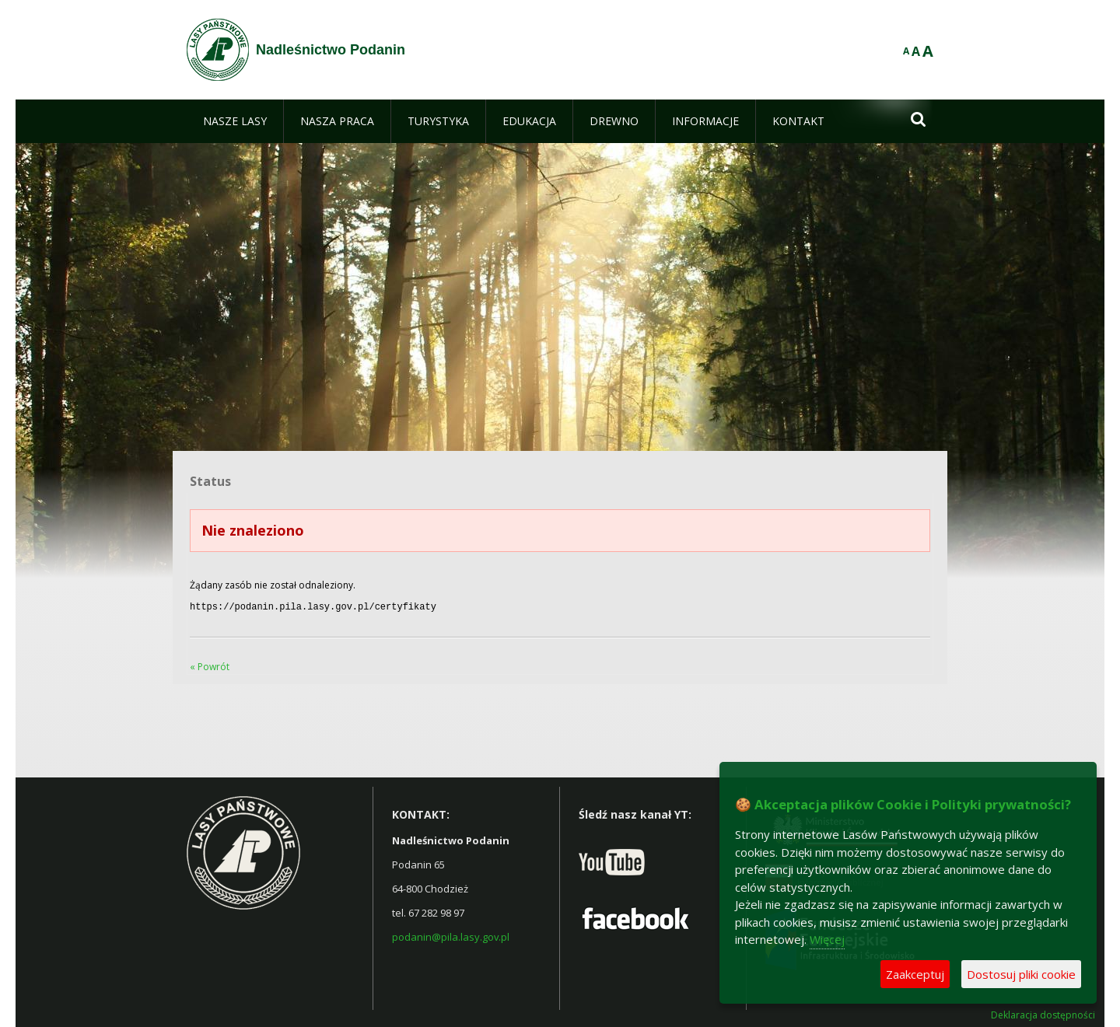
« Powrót (209, 665)
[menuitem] (235, 121)
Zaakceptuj (915, 974)
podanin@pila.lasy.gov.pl (450, 935)
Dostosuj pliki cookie (1021, 974)
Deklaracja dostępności (1043, 1013)
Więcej (827, 939)
